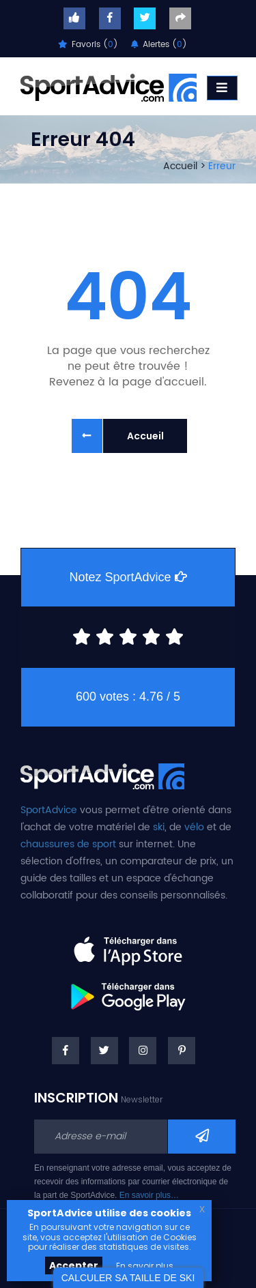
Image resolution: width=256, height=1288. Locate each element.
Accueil (180, 166)
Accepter (73, 1265)
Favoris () (88, 44)
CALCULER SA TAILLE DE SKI (128, 1277)
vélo (194, 827)
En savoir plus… (149, 1195)
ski (159, 827)
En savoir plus (144, 1266)
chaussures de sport (68, 844)
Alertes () (159, 44)
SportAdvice (48, 810)
